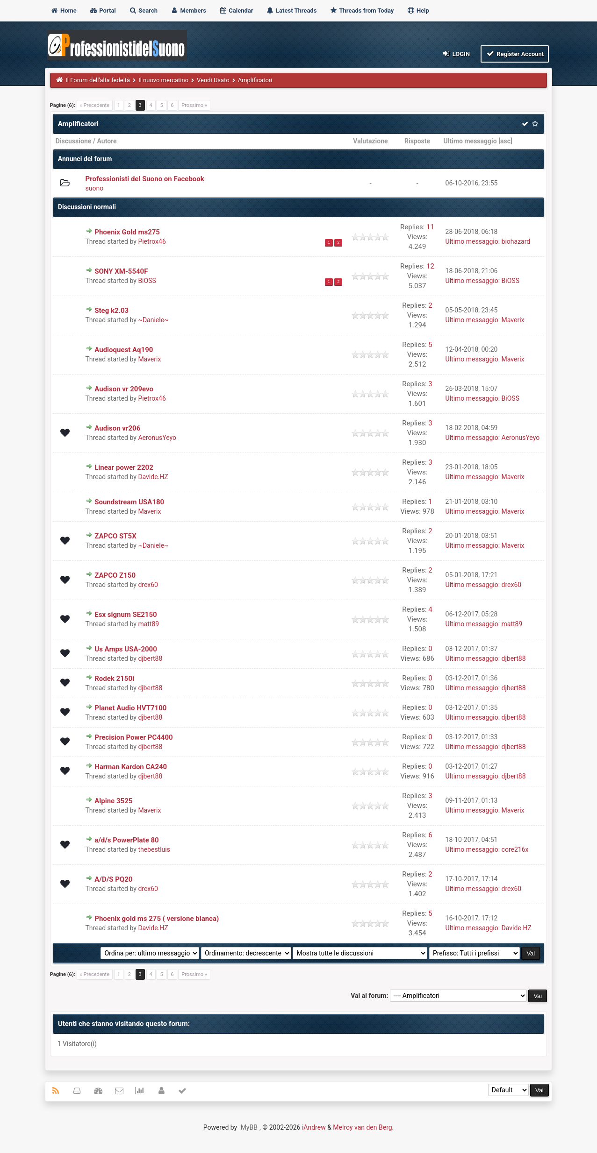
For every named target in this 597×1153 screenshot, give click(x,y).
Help (418, 10)
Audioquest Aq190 (123, 350)
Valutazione (370, 141)
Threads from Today (362, 10)
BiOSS (147, 280)
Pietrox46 (151, 241)
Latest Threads (291, 10)
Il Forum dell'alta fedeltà (97, 80)
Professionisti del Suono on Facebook (145, 179)
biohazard (516, 241)
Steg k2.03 (111, 310)
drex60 (148, 584)
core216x (515, 849)
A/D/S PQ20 (113, 879)
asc (505, 141)
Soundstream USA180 (129, 502)
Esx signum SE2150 (125, 614)
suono (95, 188)
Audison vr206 (117, 428)
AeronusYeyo (157, 437)
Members (188, 10)
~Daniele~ (153, 320)
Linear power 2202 (123, 467)
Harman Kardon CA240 (130, 767)
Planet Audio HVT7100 (130, 708)
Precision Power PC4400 (133, 737)
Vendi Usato (213, 80)
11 (430, 227)
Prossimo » (194, 105)
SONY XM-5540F (121, 271)
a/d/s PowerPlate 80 (126, 840)
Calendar (236, 10)
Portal (102, 10)
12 (430, 266)
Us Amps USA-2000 (125, 649)
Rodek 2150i (114, 678)
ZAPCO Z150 (115, 575)
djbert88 (150, 658)
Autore (106, 141)
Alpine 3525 (113, 801)
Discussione (74, 141)
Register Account (515, 53)
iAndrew (314, 1127)
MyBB (249, 1127)
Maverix (513, 320)
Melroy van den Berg (362, 1127)
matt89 (148, 624)
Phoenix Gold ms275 (127, 232)
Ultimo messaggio (470, 141)
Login (455, 53)
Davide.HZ (153, 477)
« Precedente (94, 105)
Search (143, 10)
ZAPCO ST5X (115, 536)
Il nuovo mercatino (163, 80)
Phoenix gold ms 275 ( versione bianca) (156, 918)
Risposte (417, 141)
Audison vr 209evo (123, 389)
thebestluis (154, 849)
